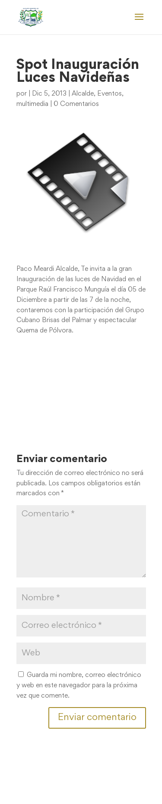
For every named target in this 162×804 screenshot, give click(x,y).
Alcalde (83, 94)
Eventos (109, 94)
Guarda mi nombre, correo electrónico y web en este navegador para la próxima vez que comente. (78, 685)
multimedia (32, 104)
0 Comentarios (76, 104)
